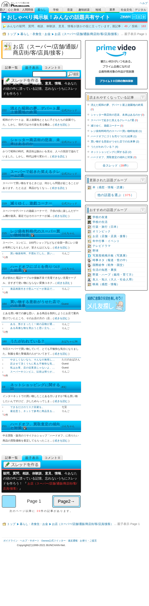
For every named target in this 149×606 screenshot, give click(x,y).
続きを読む (61, 124)
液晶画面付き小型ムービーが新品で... (32, 288)
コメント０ (53, 67)
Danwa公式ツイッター (53, 540)
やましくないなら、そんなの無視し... (32, 359)
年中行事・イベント (106, 241)
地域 (98, 9)
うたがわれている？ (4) (104, 146)
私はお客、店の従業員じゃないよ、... (32, 367)
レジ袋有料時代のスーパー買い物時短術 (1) (116, 131)
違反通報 (73, 540)
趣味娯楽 (84, 9)
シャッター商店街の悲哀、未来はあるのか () (117, 114)
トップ (11, 34)
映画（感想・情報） (106, 284)
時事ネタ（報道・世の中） (111, 260)
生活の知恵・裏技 (105, 269)
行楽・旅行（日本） (106, 226)
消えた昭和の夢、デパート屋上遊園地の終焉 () (117, 107)
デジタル (140, 9)
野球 (96, 250)
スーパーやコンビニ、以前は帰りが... (32, 371)
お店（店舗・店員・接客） (111, 236)
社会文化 (126, 9)
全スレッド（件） (116, 165)
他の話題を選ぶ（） (115, 195)
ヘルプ (144, 3)
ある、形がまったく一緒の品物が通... (32, 324)
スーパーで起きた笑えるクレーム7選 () (114, 120)
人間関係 (27, 9)
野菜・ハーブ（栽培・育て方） (114, 274)
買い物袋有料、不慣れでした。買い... (32, 253)
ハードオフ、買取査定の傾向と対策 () (113, 157)
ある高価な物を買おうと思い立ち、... (32, 328)
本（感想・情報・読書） (109, 187)
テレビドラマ (102, 245)
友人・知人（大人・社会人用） (114, 279)
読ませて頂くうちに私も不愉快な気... (32, 363)
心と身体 (13, 9)
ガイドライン (10, 540)
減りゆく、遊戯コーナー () (107, 125)
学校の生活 (100, 221)
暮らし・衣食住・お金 (35, 34)
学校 (56, 9)
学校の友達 (100, 217)
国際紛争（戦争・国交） (109, 264)
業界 (112, 9)
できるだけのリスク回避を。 (27, 407)
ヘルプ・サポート (29, 540)
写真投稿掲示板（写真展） (111, 255)
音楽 (70, 9)
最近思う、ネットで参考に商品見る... (32, 411)
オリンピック (102, 231)
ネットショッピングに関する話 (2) (111, 151)
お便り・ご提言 (88, 540)
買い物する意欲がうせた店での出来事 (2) (115, 141)
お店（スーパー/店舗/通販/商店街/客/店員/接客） (87, 34)
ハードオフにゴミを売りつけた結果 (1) (113, 136)
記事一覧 (11, 67)
